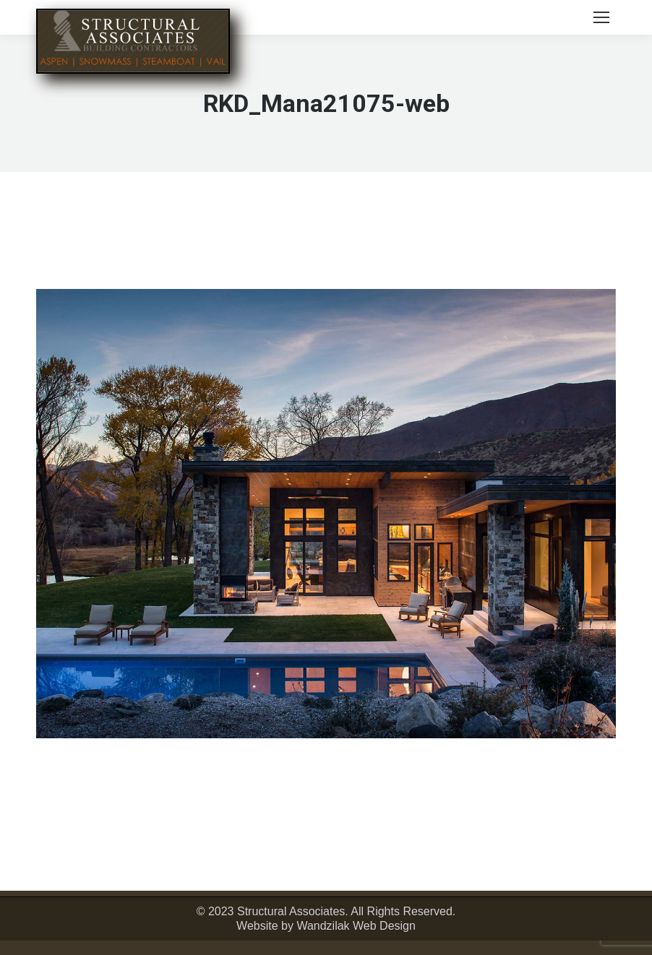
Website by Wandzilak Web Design (326, 926)
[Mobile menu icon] (601, 17)
